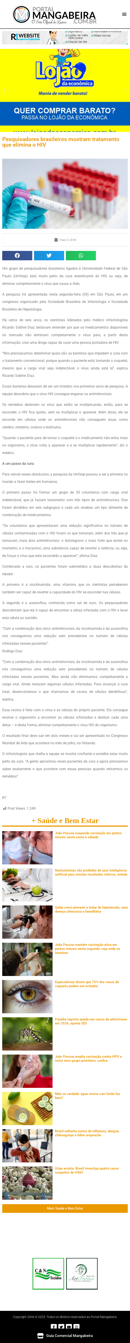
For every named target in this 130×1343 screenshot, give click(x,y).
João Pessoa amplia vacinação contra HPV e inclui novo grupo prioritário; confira (88, 1059)
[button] (124, 14)
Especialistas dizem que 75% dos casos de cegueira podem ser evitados (87, 984)
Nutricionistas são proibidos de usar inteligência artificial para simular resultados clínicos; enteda (91, 872)
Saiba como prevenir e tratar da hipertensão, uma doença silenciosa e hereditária (91, 909)
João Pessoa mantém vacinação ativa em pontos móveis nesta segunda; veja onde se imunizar (87, 949)
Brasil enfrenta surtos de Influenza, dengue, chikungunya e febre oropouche (87, 1133)
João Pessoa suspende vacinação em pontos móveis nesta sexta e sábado (88, 835)
